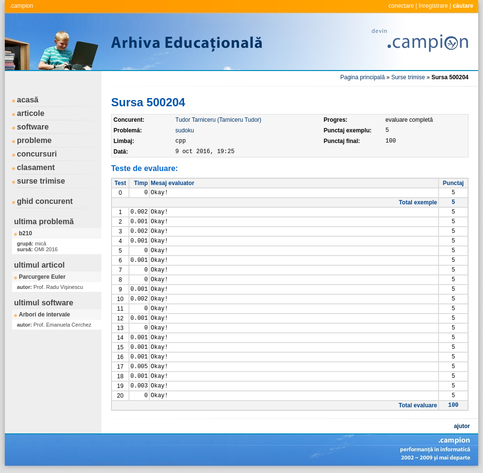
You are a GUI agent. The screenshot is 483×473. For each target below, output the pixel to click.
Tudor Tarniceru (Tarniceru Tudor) (218, 119)
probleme (34, 140)
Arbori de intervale (44, 314)
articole (30, 113)
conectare (401, 5)
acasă (28, 100)
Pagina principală (363, 77)
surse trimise (41, 181)
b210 (25, 233)
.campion (21, 5)
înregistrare (433, 5)
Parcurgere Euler (42, 276)
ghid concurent (45, 201)
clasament (36, 167)
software (33, 127)
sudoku (184, 130)
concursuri (37, 154)
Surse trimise (408, 77)
